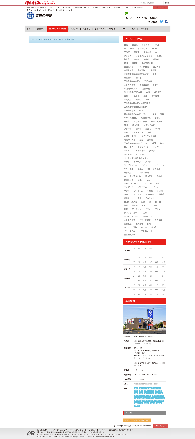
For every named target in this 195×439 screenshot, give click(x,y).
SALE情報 (144, 29)
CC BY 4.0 (106, 434)
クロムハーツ (158, 165)
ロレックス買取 (153, 169)
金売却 (138, 129)
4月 (150, 248)
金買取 (155, 85)
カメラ (144, 206)
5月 (156, 258)
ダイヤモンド (137, 133)
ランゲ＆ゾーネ (130, 165)
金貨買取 (127, 100)
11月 (157, 262)
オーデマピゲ (141, 154)
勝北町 (135, 63)
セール (151, 391)
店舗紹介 (113, 29)
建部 (126, 63)
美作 (154, 114)
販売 (162, 143)
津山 (157, 45)
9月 (144, 262)
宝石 (126, 133)
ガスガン (161, 398)
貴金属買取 (144, 85)
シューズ (155, 206)
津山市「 (154, 227)
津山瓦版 (135, 125)
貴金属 (135, 45)
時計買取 (127, 173)
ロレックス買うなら (132, 176)
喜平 (147, 100)
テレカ (158, 209)
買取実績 (74, 29)
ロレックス (128, 147)
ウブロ (127, 191)
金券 (141, 140)
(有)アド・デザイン (80, 437)
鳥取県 (136, 96)
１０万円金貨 (129, 85)
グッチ (152, 151)
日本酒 (158, 202)
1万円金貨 (145, 89)
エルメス (127, 151)
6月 (163, 258)
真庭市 (136, 52)
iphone (160, 191)
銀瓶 (149, 224)
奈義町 (136, 59)
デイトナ (145, 165)
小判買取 (141, 70)
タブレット (150, 194)
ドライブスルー (130, 231)
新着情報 (41, 29)
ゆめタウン (147, 216)
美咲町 (138, 100)
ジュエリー (146, 45)
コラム (124, 29)
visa (144, 184)
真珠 (149, 133)
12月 (163, 262)
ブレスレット (146, 231)
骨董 (126, 209)
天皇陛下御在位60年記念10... (136, 143)
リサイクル (128, 169)
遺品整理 (139, 224)
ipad (126, 194)
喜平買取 (155, 96)
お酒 (143, 202)
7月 (134, 262)
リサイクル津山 (130, 118)
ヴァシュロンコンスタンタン (136, 158)
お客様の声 (99, 29)
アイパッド (136, 194)
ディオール (138, 191)
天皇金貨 (127, 78)
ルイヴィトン (143, 147)
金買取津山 (128, 70)
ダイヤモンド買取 (148, 136)
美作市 (127, 52)
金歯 (148, 92)
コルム (140, 169)
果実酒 (135, 206)
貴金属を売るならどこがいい (136, 114)
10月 (150, 262)
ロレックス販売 (142, 173)
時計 (154, 143)
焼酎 (126, 206)
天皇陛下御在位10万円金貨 (135, 107)
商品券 (159, 176)
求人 (133, 29)
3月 (144, 248)
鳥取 (145, 96)
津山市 (154, 49)
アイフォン (136, 209)
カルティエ (140, 151)
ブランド (127, 129)
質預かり (86, 29)
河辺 (126, 125)
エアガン (137, 400)
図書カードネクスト (146, 198)
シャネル (127, 154)
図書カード (128, 198)
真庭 (162, 114)
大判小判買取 (145, 220)
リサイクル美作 (140, 122)
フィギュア (128, 187)
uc (151, 184)
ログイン (160, 7)
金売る (148, 129)
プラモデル (142, 187)
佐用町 (159, 56)
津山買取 (148, 176)
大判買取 (153, 70)
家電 (158, 184)
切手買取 (157, 92)
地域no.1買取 (129, 140)
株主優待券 (128, 180)
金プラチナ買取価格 (57, 29)
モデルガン (145, 400)
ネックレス (159, 129)
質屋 (132, 49)
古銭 (145, 213)
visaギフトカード (131, 216)
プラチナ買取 (143, 67)
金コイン (139, 78)
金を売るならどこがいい (134, 111)
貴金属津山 (128, 67)
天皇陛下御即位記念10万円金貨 (137, 103)
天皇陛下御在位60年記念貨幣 (136, 74)
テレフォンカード (131, 213)
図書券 (161, 194)
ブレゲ (148, 162)
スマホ (148, 209)
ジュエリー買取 (130, 227)
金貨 (154, 74)
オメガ (155, 147)
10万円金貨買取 (130, 89)
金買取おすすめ (130, 136)
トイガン (154, 398)
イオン (140, 180)
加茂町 (157, 118)
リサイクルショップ (144, 56)
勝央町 (146, 59)
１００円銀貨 (129, 220)
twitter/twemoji (64, 434)
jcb (148, 180)
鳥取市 (127, 122)
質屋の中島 (43, 15)
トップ (29, 29)
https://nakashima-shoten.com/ (146, 384)
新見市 (127, 59)
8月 (139, 262)
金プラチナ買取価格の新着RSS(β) (136, 420)
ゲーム (144, 227)
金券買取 (158, 220)
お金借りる (142, 49)
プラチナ (127, 56)
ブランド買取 (149, 125)
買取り (127, 96)
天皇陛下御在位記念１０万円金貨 (138, 81)
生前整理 (127, 224)
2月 (139, 248)
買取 (126, 45)
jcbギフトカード (131, 184)
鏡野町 (156, 59)
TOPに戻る (161, 426)
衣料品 (150, 191)
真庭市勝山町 (147, 63)
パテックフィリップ (132, 162)
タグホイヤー (156, 187)
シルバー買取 (156, 122)
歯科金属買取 (129, 235)
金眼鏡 (150, 140)
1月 (134, 248)
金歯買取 (156, 67)
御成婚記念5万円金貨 (133, 92)
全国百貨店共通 (130, 202)
